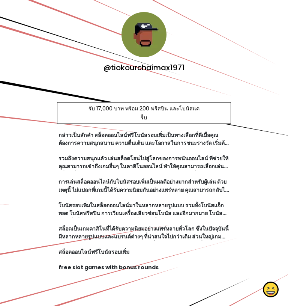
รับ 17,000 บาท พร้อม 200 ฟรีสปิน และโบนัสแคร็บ (144, 113)
